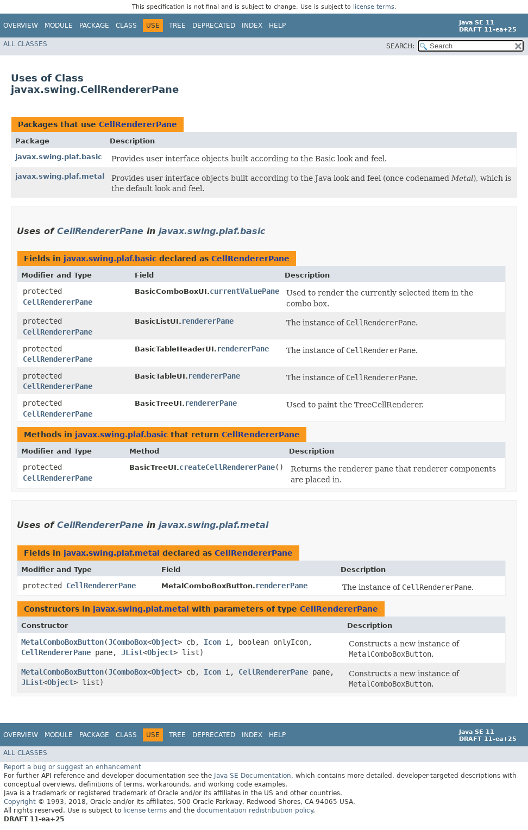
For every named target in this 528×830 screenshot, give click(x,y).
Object (165, 642)
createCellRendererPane (227, 467)
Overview (20, 25)
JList (132, 652)
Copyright (20, 802)
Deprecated (213, 25)
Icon (212, 642)
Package (94, 25)
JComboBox (127, 642)
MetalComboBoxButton (62, 642)
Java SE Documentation (252, 775)
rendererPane (207, 321)
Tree (177, 25)
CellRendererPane (138, 124)
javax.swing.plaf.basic (58, 157)
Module (59, 25)
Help (277, 25)
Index (252, 25)
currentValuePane (244, 291)
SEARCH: (400, 46)
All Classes (25, 44)
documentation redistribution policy (255, 810)
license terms (373, 6)
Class (126, 25)
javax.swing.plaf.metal (59, 176)
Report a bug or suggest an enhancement (72, 767)
